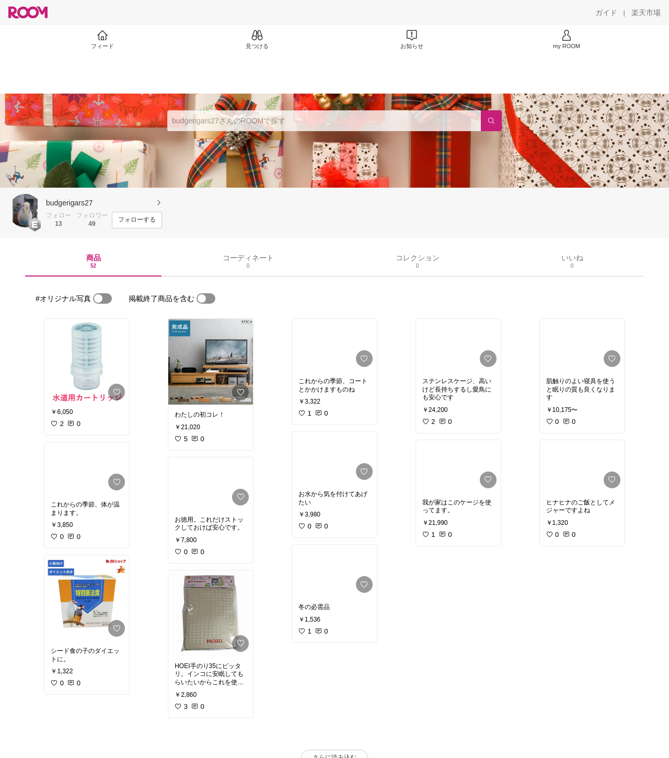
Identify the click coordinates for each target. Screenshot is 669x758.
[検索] (491, 120)
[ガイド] (606, 12)
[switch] (102, 298)
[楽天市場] (646, 12)
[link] (86, 362)
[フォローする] (137, 220)
